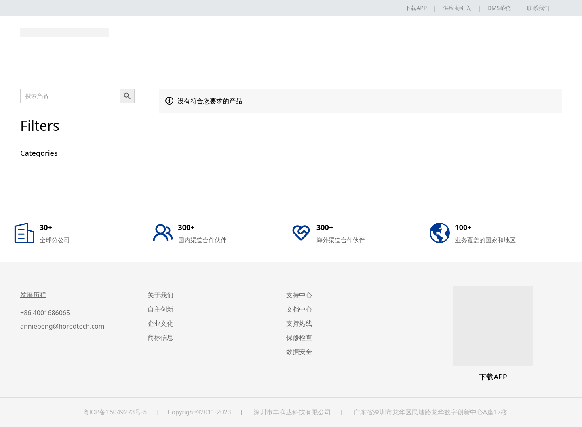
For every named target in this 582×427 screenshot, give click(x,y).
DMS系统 (499, 8)
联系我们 (538, 8)
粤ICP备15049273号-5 (115, 412)
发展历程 (33, 294)
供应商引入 (457, 8)
